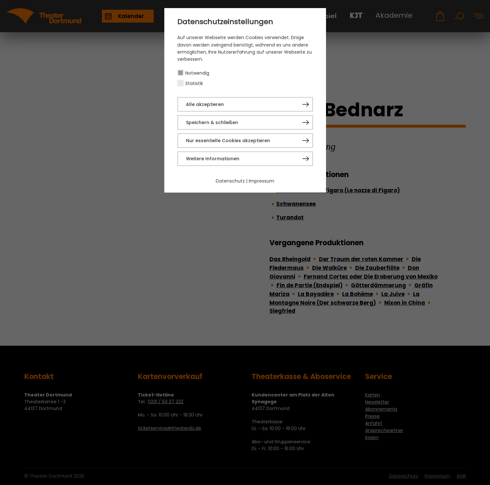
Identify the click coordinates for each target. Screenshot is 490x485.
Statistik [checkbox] (194, 83)
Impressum (261, 181)
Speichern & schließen (212, 122)
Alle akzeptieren (205, 104)
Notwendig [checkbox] (197, 73)
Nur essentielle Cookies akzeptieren (228, 140)
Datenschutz (230, 181)
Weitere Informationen (212, 158)
